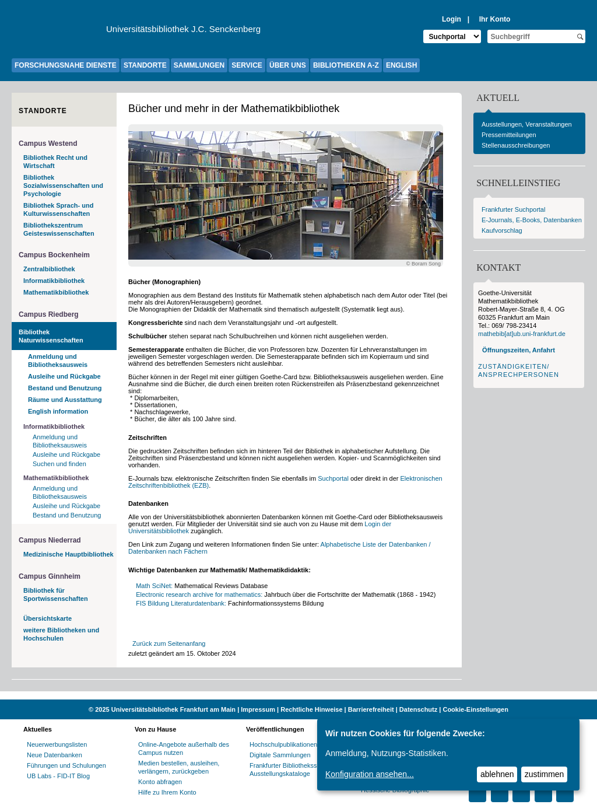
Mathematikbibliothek (56, 292)
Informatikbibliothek (54, 280)
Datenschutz (418, 709)
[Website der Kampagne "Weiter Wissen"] (298, 695)
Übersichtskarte (47, 618)
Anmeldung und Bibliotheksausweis (57, 360)
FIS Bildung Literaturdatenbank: (181, 603)
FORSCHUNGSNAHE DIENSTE (66, 65)
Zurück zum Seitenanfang (168, 643)
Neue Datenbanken (54, 754)
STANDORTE (145, 65)
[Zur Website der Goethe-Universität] (59, 32)
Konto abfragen (160, 781)
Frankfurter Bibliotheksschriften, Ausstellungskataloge (295, 769)
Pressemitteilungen (509, 134)
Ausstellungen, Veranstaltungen (527, 124)
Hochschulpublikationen (283, 744)
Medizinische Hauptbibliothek (68, 554)
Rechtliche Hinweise (311, 709)
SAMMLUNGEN (199, 65)
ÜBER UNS (287, 65)
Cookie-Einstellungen (475, 709)
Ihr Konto (495, 19)
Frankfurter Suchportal (513, 209)
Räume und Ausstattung (65, 399)
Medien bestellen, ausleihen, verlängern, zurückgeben (178, 767)
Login (451, 19)
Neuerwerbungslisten (57, 744)
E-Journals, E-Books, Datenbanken (532, 219)
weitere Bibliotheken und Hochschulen (61, 634)
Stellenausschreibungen (516, 145)
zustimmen (544, 774)
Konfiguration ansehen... (369, 774)
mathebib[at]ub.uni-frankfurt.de (522, 333)
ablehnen (497, 774)
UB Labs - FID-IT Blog (58, 775)
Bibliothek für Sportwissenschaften (55, 594)
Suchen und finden (59, 463)
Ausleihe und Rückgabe (64, 376)
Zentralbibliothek (49, 268)
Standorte (43, 111)
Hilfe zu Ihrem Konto (167, 792)
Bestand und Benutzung (65, 387)
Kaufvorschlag (502, 230)
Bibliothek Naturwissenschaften (51, 336)
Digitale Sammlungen (280, 754)
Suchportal (333, 478)
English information (58, 411)
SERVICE (246, 65)
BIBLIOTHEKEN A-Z (346, 65)
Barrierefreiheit (371, 709)
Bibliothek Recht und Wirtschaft (55, 161)
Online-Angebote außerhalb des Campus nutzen (183, 748)
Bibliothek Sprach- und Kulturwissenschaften (58, 209)
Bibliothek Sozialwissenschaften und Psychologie (63, 185)
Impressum (258, 709)
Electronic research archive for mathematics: (199, 594)
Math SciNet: (154, 585)
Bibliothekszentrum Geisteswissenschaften (58, 229)
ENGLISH (401, 65)
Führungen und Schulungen (66, 765)
